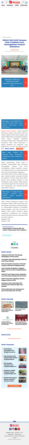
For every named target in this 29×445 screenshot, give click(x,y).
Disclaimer (17, 432)
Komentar (14, 248)
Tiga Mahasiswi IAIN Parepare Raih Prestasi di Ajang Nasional (7, 310)
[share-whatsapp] (14, 244)
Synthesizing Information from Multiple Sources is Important (9, 350)
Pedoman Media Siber (19, 436)
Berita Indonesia (7, 299)
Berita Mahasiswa (7, 235)
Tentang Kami (18, 434)
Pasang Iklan (11, 434)
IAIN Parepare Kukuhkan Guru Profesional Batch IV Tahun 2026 (10, 365)
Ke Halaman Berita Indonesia (14, 328)
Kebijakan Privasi (10, 432)
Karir (22, 432)
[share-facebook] (12, 244)
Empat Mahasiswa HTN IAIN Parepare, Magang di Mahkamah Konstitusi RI (21, 323)
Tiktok (16, 430)
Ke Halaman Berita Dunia (14, 338)
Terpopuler (10, 5)
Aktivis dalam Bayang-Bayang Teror (20, 309)
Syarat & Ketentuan (8, 436)
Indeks (17, 5)
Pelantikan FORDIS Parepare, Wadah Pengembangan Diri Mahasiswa (10, 372)
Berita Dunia (5, 335)
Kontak (14, 437)
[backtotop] (14, 422)
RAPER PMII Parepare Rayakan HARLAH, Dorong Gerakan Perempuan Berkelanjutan (10, 379)
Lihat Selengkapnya (14, 385)
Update (19, 148)
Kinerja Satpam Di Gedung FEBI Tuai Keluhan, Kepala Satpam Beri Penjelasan (14, 229)
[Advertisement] (14, 21)
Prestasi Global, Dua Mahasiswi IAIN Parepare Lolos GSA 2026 (7, 323)
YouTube (19, 430)
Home (3, 5)
